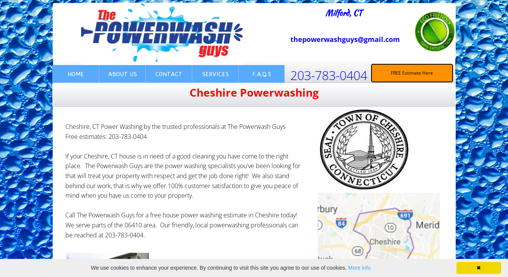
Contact (168, 74)
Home (76, 74)
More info (359, 268)
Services (215, 74)
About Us (122, 74)
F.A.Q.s (261, 74)
